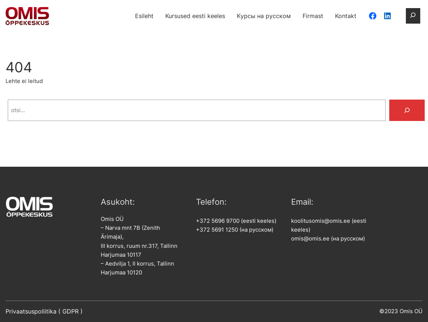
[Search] (407, 110)
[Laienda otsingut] (413, 16)
